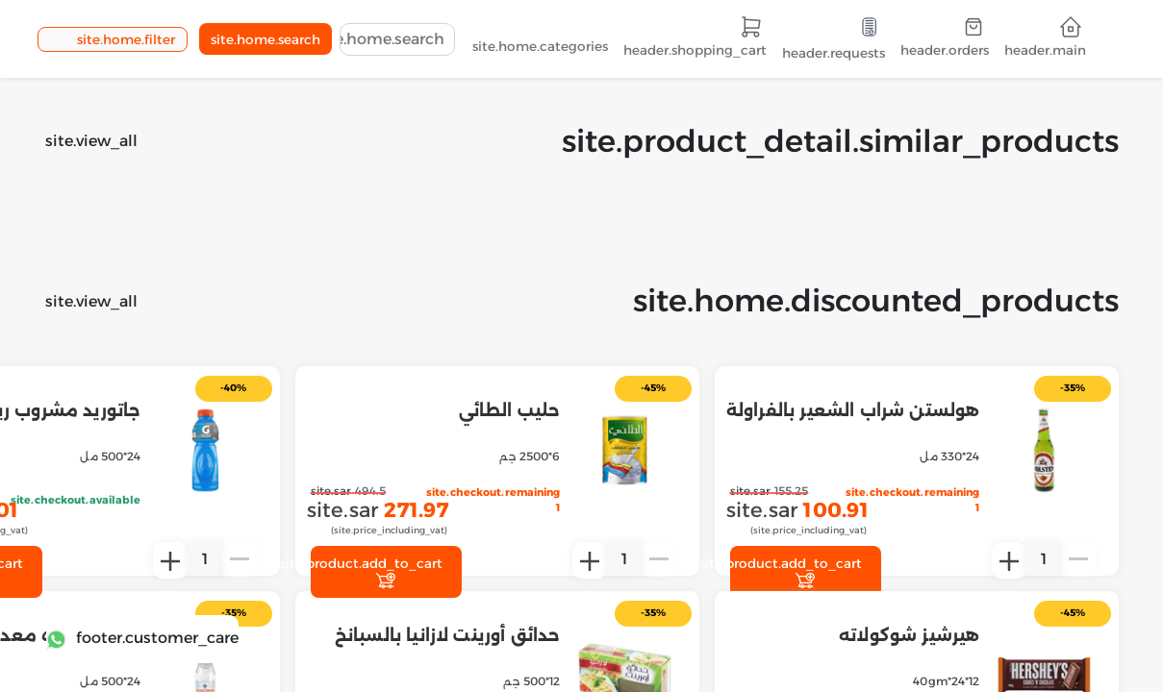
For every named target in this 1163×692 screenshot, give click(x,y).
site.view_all (91, 141)
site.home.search (265, 39)
